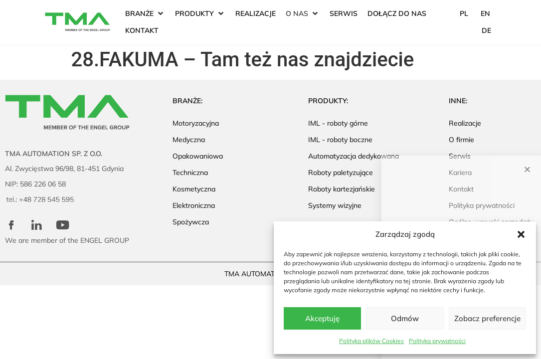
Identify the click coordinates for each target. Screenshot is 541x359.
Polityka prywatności (437, 341)
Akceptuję (322, 318)
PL (464, 13)
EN (485, 13)
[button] (521, 234)
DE (486, 30)
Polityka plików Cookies (371, 341)
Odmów (405, 318)
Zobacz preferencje (487, 318)
